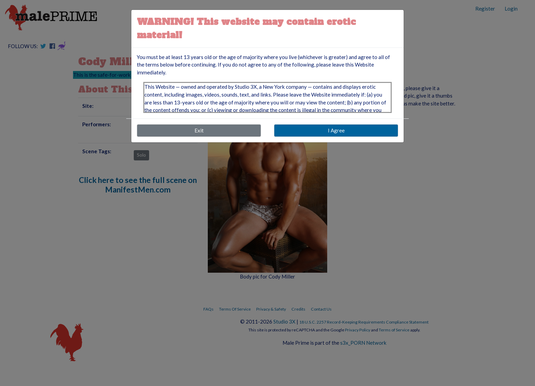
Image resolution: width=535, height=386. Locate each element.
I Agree (336, 130)
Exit (199, 130)
